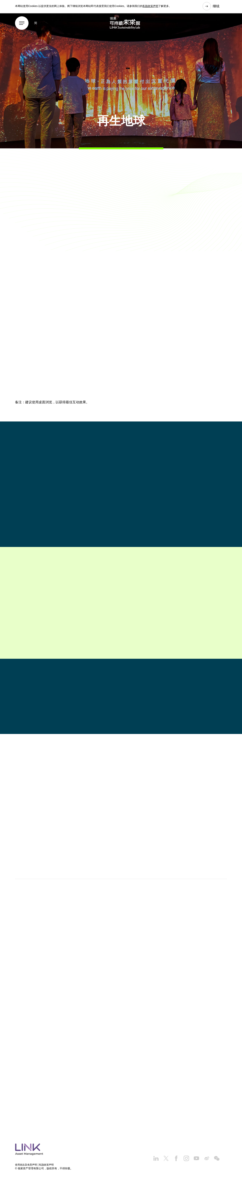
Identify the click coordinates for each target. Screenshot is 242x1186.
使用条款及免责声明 (27, 1165)
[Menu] (22, 25)
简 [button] (35, 25)
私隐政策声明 (150, 6)
